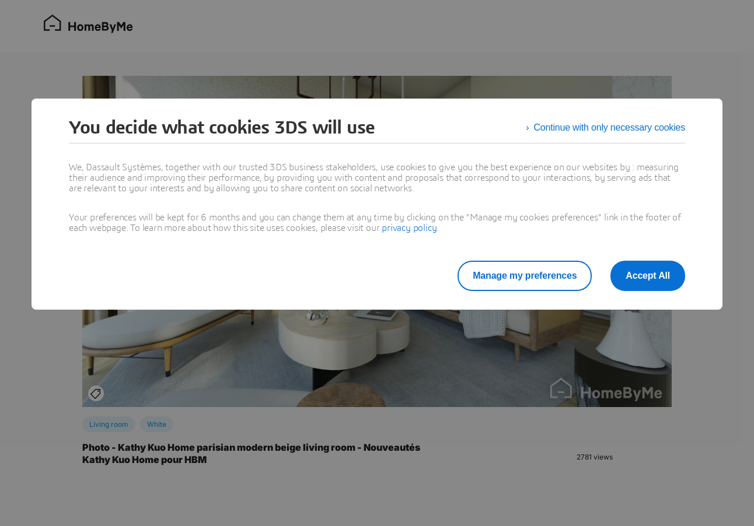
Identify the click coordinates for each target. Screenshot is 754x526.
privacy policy (409, 228)
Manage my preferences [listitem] (525, 275)
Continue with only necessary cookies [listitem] (609, 127)
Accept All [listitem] (648, 275)
